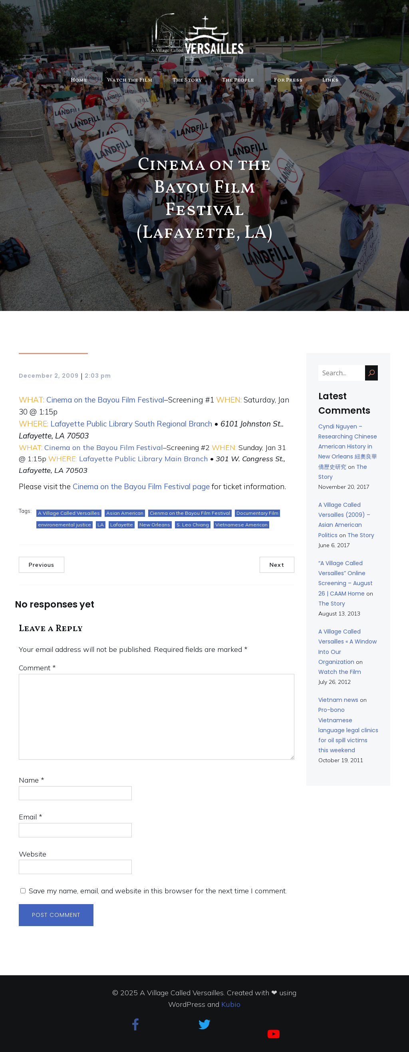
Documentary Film (257, 513)
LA (100, 525)
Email (30, 816)
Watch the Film (130, 80)
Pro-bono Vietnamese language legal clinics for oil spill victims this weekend (348, 730)
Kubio (230, 1004)
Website (32, 854)
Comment (37, 667)
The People (238, 80)
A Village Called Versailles (69, 513)
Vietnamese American (241, 525)
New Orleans (154, 525)
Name (31, 780)
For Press (288, 80)
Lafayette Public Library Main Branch (143, 458)
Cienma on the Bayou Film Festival (190, 513)
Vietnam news (338, 700)
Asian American (124, 513)
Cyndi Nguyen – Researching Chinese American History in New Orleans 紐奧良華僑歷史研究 (347, 446)
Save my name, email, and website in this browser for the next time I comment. (158, 890)
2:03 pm (98, 376)
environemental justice (64, 525)
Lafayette (121, 525)
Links (330, 80)
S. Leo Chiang (193, 525)
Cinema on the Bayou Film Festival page (141, 486)
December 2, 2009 (49, 376)
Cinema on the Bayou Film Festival (105, 399)
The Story (187, 80)
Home (79, 80)
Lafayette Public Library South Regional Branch (131, 423)
